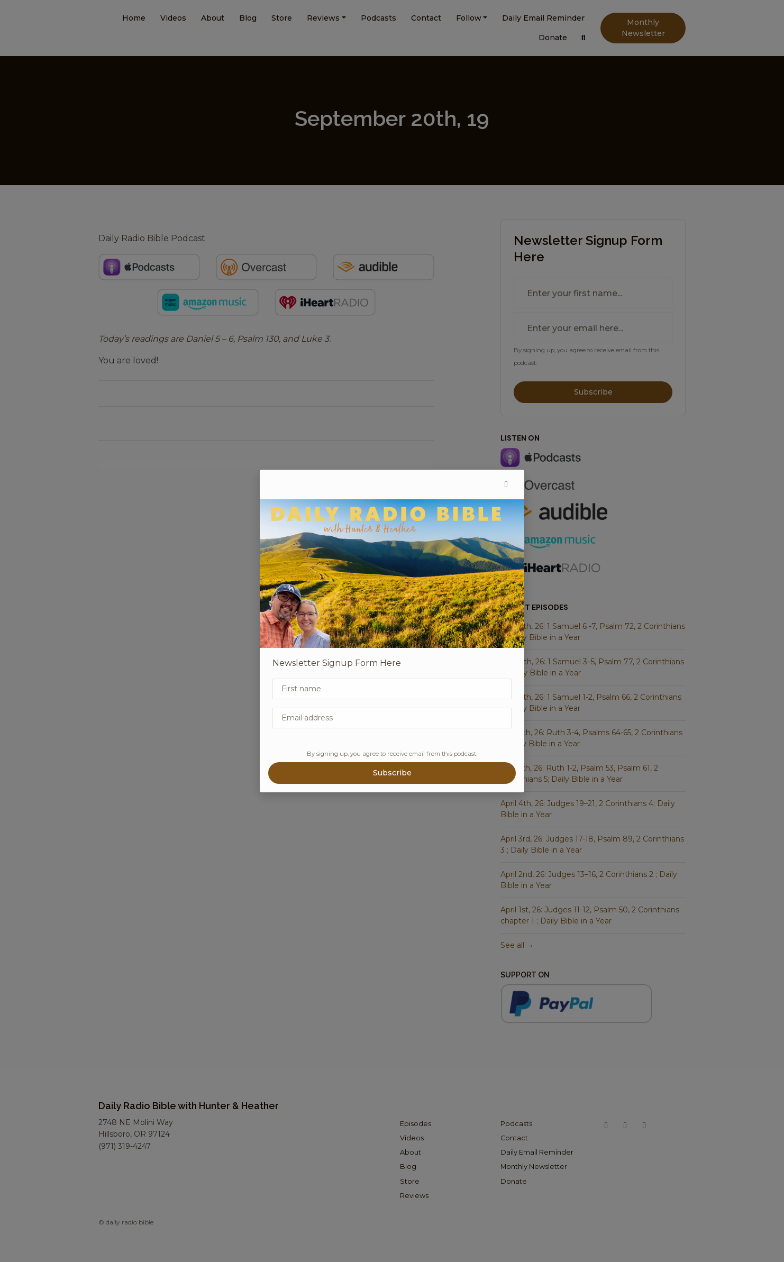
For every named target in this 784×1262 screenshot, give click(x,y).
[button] (506, 484)
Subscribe (392, 773)
